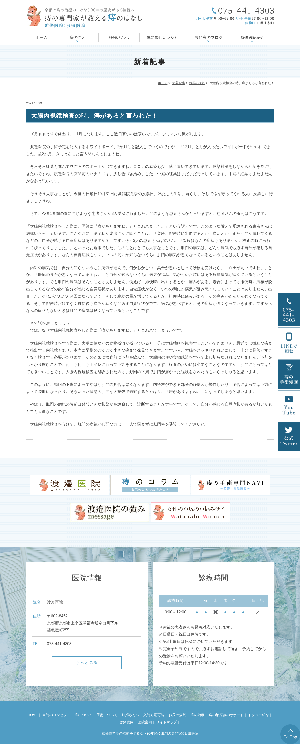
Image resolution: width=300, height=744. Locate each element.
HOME (33, 715)
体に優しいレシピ (162, 37)
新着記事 (178, 83)
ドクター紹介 (258, 715)
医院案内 (145, 722)
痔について (83, 715)
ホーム (42, 37)
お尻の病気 (197, 83)
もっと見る (87, 662)
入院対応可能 (153, 715)
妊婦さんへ (119, 37)
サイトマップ (166, 722)
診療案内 (126, 722)
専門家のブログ (209, 37)
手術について (107, 715)
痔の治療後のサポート (226, 715)
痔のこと (78, 37)
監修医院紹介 (252, 37)
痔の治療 (197, 715)
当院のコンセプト (56, 715)
